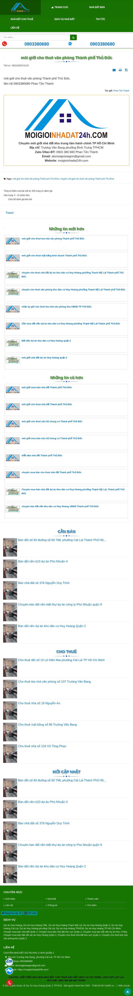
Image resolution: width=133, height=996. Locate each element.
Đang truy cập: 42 (11, 913)
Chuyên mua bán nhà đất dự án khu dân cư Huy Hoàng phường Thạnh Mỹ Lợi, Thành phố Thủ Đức (65, 491)
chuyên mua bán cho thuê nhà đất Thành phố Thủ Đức (43, 474)
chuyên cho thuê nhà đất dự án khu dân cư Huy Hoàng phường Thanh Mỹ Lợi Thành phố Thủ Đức (65, 275)
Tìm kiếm (92, 905)
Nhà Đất (52, 898)
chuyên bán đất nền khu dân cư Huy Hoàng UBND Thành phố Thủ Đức (52, 508)
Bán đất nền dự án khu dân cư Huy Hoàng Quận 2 (52, 626)
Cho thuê (66, 651)
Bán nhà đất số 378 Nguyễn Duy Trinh (44, 583)
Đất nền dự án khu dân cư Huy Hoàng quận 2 (38, 343)
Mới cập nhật (66, 772)
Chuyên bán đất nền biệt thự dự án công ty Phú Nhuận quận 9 (60, 604)
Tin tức (100, 19)
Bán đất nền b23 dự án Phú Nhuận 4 (43, 561)
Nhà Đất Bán (97, 7)
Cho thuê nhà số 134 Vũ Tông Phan (42, 746)
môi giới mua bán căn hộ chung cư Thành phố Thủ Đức (44, 440)
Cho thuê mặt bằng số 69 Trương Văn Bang (47, 724)
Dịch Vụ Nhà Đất (64, 19)
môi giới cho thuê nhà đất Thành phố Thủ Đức (39, 406)
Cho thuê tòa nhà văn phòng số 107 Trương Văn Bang (54, 681)
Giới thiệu (10, 898)
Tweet (9, 212)
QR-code (30, 913)
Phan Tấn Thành (121, 90)
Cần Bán (66, 531)
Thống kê (52, 905)
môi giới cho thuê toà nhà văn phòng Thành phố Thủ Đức (45, 241)
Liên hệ (15, 27)
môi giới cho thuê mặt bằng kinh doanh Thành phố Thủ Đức (46, 258)
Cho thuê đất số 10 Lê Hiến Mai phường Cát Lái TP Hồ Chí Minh (61, 660)
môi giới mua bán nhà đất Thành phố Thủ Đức (39, 389)
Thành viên (93, 898)
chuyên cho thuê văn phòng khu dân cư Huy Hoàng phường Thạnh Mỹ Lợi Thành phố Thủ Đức (65, 292)
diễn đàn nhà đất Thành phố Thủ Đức (34, 457)
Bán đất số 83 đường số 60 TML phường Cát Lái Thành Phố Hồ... (62, 540)
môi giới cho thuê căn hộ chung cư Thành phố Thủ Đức (44, 423)
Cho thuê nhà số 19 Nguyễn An (39, 703)
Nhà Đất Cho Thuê (22, 19)
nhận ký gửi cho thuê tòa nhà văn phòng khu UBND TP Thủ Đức (49, 309)
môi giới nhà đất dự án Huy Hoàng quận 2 (36, 360)
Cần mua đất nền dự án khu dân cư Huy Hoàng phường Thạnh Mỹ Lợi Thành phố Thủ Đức (63, 326)
